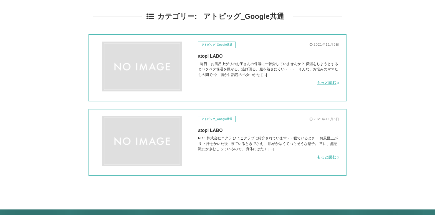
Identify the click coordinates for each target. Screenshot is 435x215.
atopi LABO (213, 55)
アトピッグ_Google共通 (220, 45)
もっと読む (328, 83)
